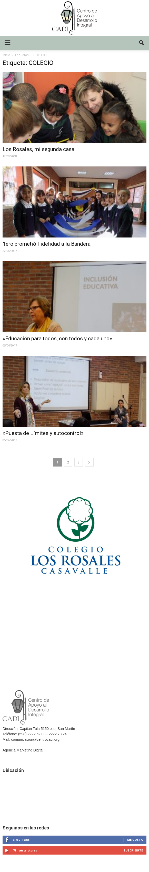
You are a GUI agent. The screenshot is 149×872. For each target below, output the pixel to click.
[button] (142, 43)
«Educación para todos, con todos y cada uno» (57, 338)
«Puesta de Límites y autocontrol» (43, 433)
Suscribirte (133, 850)
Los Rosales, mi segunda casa (38, 149)
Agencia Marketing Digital (23, 750)
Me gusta (135, 839)
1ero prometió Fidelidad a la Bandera (47, 244)
